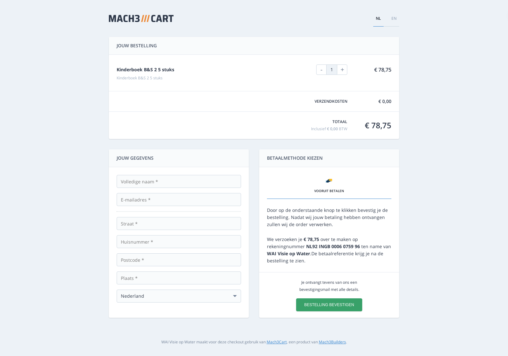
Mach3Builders (332, 342)
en (394, 18)
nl (378, 18)
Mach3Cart (277, 342)
